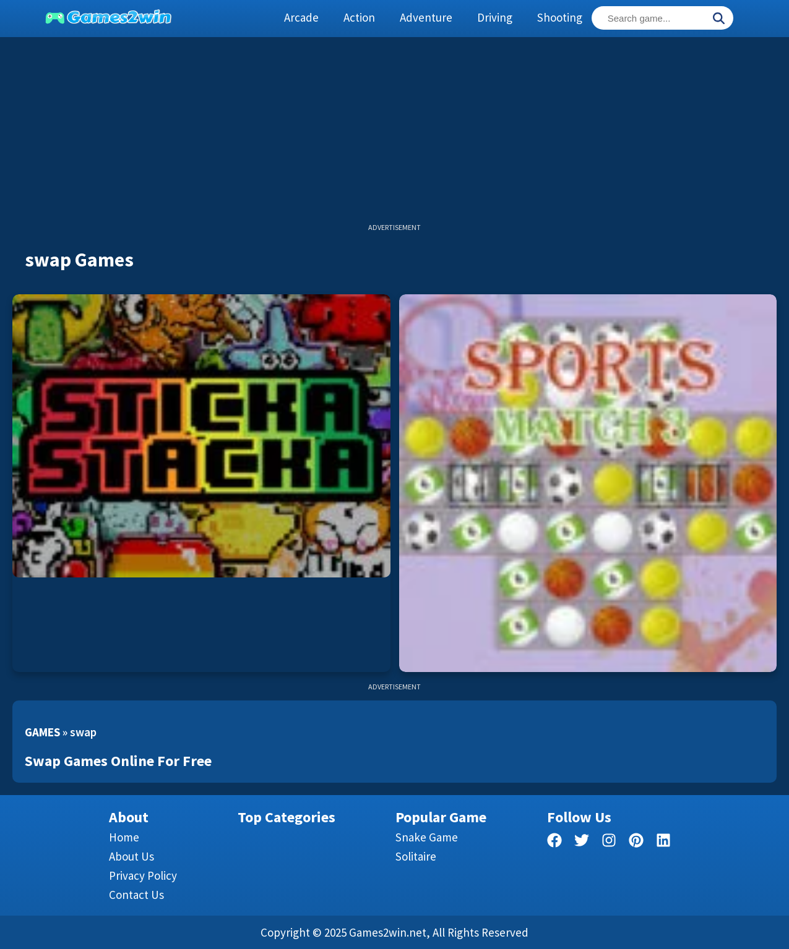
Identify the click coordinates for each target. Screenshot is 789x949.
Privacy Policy (143, 875)
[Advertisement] (395, 136)
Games (42, 732)
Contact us (136, 894)
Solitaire (415, 856)
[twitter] (581, 842)
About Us (131, 856)
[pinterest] (636, 842)
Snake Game (426, 837)
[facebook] (554, 842)
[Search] (718, 19)
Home (124, 837)
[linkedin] (663, 842)
